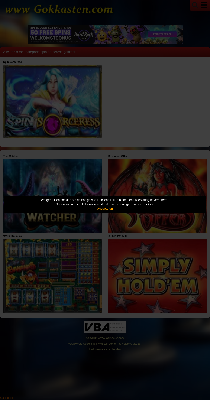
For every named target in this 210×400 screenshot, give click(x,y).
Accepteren (105, 208)
